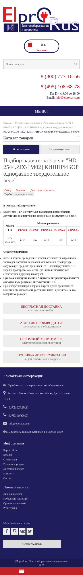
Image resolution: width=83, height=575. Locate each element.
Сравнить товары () (15, 503)
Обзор (7, 190)
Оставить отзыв (32, 543)
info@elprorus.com (68, 97)
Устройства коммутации (27, 122)
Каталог (7, 454)
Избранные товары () (15, 498)
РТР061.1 (46, 229)
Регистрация (10, 508)
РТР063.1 (73, 229)
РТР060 (34, 229)
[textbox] (41, 64)
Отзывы (20, 190)
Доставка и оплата (13, 468)
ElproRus (22, 561)
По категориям (21, 149)
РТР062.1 (59, 229)
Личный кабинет (12, 494)
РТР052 (22, 229)
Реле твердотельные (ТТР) (57, 122)
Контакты (8, 473)
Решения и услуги (13, 464)
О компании (10, 459)
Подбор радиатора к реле (18, 194)
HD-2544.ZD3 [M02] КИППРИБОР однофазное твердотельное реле (38, 127)
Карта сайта (10, 450)
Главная (7, 122)
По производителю (59, 149)
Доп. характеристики (42, 190)
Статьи (7, 478)
